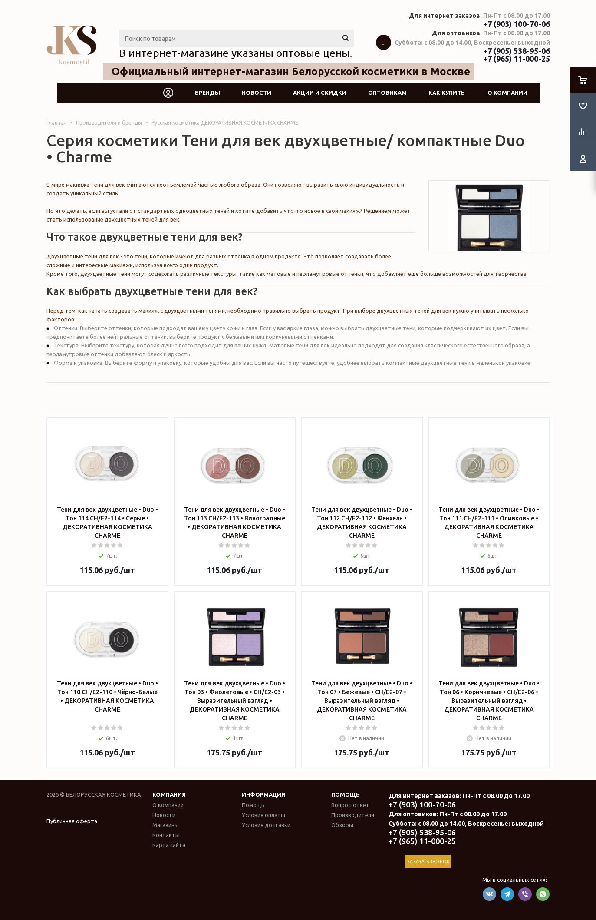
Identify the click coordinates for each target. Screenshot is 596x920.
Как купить (446, 92)
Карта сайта (168, 845)
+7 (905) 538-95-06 (516, 51)
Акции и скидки (319, 92)
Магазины (165, 825)
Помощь (345, 794)
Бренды (207, 92)
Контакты (166, 835)
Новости (256, 92)
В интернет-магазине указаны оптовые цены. (235, 53)
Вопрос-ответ (350, 805)
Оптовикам (387, 92)
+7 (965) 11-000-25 (516, 59)
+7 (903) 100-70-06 (516, 24)
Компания (169, 794)
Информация (263, 794)
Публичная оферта (71, 821)
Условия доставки (266, 825)
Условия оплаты (263, 815)
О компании (507, 92)
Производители (352, 815)
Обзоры (342, 825)
